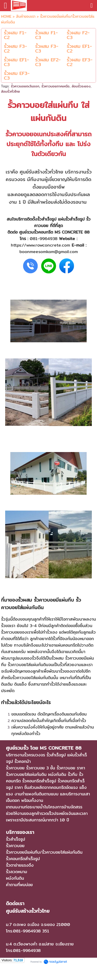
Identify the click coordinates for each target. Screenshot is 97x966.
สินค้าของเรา (25, 16)
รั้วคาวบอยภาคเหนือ (55, 86)
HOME (6, 16)
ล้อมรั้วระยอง (81, 86)
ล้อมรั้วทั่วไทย (10, 91)
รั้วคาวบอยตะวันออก (25, 86)
